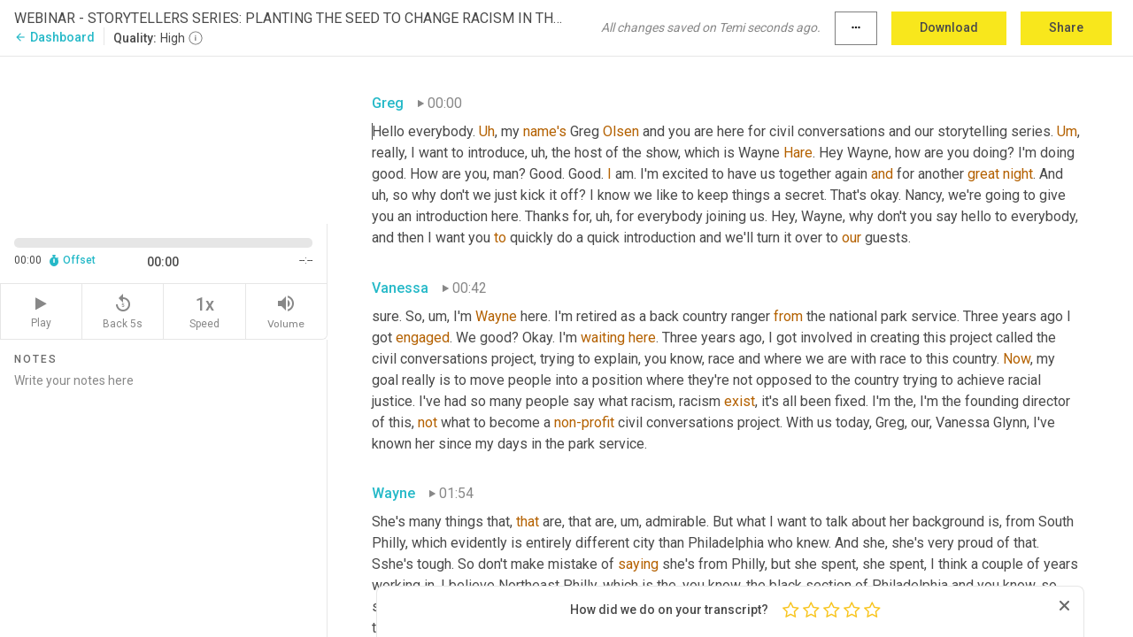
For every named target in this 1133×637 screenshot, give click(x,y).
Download (949, 27)
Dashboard (54, 37)
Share (1066, 27)
